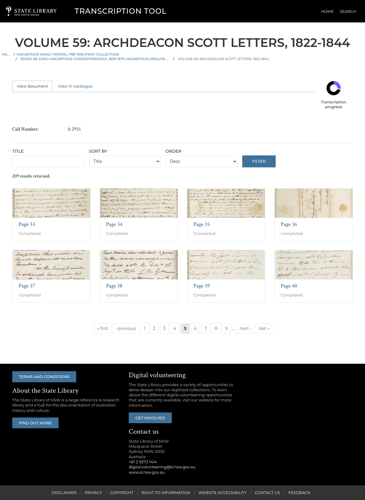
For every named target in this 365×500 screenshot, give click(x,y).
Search (348, 11)
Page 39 (201, 285)
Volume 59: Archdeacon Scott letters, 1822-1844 (223, 59)
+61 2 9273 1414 (143, 461)
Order (173, 151)
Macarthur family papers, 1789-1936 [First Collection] (68, 54)
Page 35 (201, 224)
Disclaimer (64, 492)
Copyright (121, 492)
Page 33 (27, 224)
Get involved (150, 417)
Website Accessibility (223, 492)
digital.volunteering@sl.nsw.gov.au (162, 466)
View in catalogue (75, 86)
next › (245, 328)
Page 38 (114, 285)
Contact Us (267, 492)
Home (327, 11)
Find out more (35, 423)
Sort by (98, 151)
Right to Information (166, 492)
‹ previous (126, 328)
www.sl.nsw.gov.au (147, 472)
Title (18, 151)
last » (264, 328)
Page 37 (27, 285)
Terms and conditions (44, 376)
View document (35, 86)
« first (102, 328)
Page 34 (114, 224)
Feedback (299, 492)
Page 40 (289, 285)
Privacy (93, 492)
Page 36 (289, 224)
